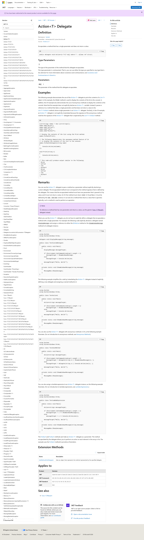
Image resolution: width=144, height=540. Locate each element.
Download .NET (136, 7)
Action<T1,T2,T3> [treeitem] (9, 44)
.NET (44, 20)
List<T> (102, 97)
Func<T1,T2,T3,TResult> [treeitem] (10, 303)
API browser (51, 20)
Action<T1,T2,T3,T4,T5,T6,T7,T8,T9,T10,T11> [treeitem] (15, 65)
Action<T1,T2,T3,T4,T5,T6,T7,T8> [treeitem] (13, 57)
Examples (113, 26)
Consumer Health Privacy (53, 534)
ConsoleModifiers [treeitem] (8, 190)
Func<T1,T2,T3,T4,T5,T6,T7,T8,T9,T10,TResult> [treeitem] (16, 321)
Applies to (114, 33)
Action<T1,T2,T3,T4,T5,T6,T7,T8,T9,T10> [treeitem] (15, 63)
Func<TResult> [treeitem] (8, 295)
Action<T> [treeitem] (7, 39)
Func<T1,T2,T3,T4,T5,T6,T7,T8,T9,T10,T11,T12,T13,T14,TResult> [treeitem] (19, 335)
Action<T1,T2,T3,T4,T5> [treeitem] (10, 49)
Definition (114, 24)
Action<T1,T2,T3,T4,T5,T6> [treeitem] (11, 52)
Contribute (33, 534)
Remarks (113, 28)
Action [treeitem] (5, 36)
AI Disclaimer (6, 534)
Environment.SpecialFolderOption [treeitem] (13, 258)
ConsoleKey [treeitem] (7, 185)
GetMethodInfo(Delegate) (46, 460)
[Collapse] (31, 20)
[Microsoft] (3, 2)
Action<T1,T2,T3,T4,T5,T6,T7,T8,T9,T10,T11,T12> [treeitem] (17, 68)
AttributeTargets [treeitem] (8, 140)
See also (113, 36)
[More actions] (104, 20)
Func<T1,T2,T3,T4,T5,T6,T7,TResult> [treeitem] (14, 314)
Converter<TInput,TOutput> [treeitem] (12, 206)
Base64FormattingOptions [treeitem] (11, 148)
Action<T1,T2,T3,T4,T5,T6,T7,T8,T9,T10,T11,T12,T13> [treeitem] (18, 70)
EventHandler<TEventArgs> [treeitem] (11, 269)
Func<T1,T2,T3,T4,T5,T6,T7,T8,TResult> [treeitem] (14, 316)
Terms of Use (67, 534)
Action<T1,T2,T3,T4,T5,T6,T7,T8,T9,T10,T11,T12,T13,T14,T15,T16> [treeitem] (19, 82)
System (48, 37)
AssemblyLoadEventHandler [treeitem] (11, 133)
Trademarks (76, 534)
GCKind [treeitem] (6, 357)
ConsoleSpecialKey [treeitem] (9, 193)
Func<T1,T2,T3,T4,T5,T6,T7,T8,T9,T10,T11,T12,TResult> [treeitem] (18, 327)
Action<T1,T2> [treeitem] (8, 42)
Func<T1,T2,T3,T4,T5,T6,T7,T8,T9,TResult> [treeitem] (15, 319)
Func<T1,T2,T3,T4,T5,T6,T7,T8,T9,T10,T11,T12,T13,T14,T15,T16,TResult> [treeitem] (18, 345)
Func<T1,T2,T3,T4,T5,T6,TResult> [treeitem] (13, 311)
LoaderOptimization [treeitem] (9, 477)
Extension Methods (116, 31)
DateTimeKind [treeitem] (7, 216)
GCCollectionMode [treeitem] (9, 351)
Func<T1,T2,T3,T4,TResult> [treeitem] (11, 306)
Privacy (40, 534)
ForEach (43, 437)
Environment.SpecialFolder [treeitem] (11, 256)
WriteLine (76, 223)
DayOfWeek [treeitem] (7, 222)
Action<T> (74, 97)
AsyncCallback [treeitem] (8, 135)
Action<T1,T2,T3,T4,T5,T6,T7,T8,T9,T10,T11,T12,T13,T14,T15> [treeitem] (19, 77)
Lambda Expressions (81, 387)
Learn (39, 20)
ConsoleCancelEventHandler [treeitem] (11, 180)
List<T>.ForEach (43, 110)
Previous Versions (17, 534)
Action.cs (45, 41)
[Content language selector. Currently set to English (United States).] (10, 530)
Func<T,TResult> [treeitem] (8, 298)
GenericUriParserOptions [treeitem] (11, 367)
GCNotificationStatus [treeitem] (10, 362)
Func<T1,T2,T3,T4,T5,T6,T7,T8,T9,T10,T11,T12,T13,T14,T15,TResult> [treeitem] (18, 340)
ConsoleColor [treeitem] (7, 182)
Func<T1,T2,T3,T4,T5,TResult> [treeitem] (12, 308)
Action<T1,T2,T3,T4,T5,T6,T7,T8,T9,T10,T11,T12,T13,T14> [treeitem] (19, 73)
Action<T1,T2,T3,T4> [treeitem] (9, 47)
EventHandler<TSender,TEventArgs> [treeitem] (14, 272)
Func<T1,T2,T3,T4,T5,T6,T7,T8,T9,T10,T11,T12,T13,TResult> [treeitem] (19, 331)
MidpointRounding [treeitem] (9, 511)
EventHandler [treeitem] (7, 266)
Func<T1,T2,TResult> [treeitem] (9, 300)
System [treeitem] (6, 31)
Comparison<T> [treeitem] (8, 172)
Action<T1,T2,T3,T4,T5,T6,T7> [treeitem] (12, 55)
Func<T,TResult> (98, 210)
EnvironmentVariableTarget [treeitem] (11, 261)
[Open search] (135, 2)
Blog (25, 534)
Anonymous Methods (83, 334)
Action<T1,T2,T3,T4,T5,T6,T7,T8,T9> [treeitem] (14, 60)
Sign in (140, 2)
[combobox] (18, 24)
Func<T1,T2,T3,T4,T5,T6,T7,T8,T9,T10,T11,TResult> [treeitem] (17, 324)
